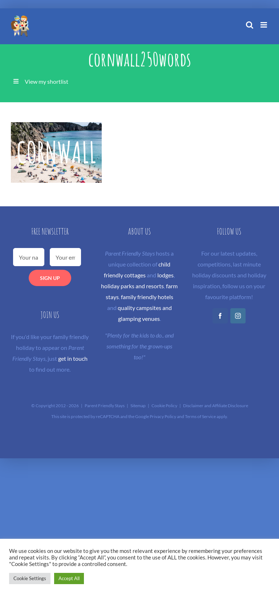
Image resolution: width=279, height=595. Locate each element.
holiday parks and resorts (132, 285)
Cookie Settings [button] (29, 578)
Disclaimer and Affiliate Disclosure (215, 405)
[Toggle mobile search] (249, 25)
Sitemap (138, 405)
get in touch (73, 358)
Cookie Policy (164, 405)
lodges (165, 275)
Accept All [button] (69, 578)
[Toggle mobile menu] (264, 25)
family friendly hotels (147, 296)
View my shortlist (46, 81)
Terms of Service (200, 416)
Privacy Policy (163, 416)
